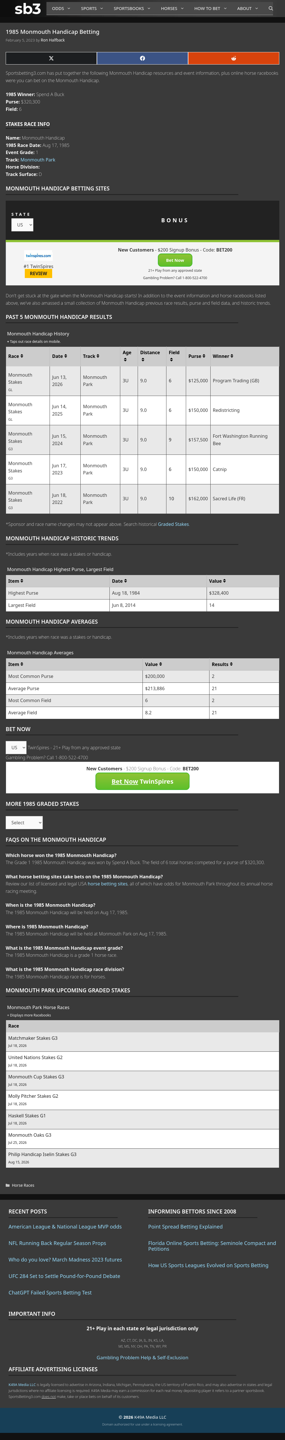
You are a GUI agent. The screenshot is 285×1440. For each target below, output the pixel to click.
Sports (94, 8)
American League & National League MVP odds (65, 1226)
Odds (64, 8)
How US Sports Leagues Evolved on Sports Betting (208, 1265)
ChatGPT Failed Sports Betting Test (50, 1292)
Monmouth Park (38, 160)
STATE (21, 214)
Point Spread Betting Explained (185, 1226)
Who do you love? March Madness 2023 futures (65, 1259)
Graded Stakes (173, 524)
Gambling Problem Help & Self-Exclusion (142, 1357)
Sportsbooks (134, 8)
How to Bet (213, 8)
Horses (175, 8)
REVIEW (38, 273)
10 (171, 498)
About (250, 8)
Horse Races (23, 1185)
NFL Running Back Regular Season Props (57, 1243)
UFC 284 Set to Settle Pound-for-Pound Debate (64, 1276)
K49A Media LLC (22, 1384)
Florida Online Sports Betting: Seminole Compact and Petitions (212, 1246)
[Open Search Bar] (268, 8)
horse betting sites (108, 884)
